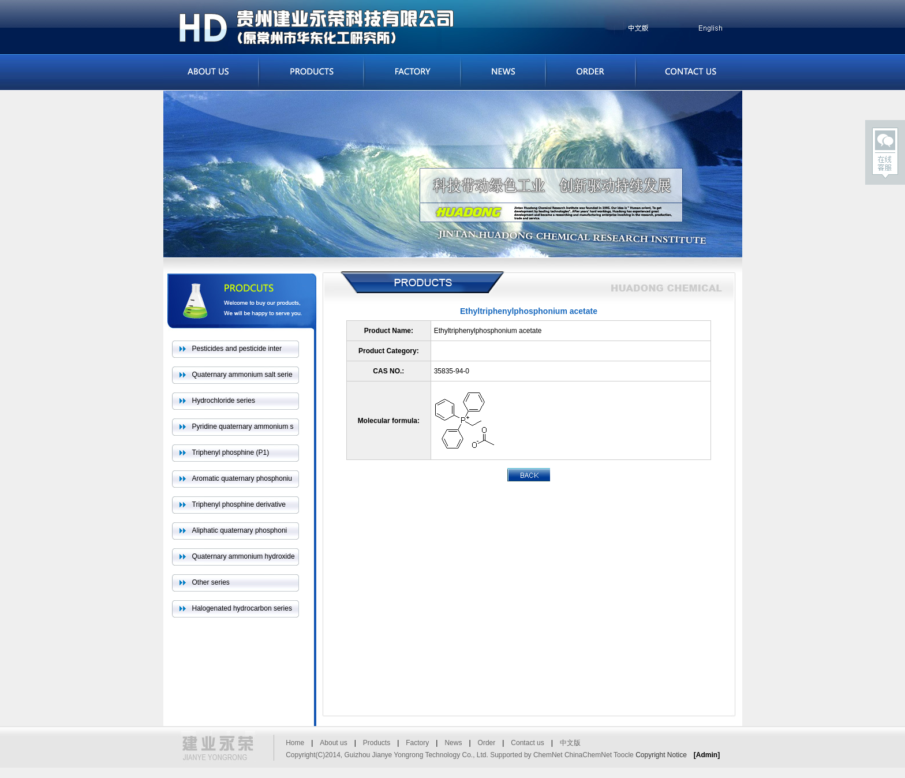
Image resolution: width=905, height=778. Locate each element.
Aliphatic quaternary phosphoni (239, 530)
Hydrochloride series (223, 401)
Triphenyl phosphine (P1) (231, 452)
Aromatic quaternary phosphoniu (242, 478)
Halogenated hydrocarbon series (242, 608)
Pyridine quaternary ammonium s (243, 426)
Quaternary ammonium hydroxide (243, 556)
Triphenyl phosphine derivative (239, 504)
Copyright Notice (661, 755)
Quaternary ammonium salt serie (242, 375)
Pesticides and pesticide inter (237, 349)
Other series (211, 582)
